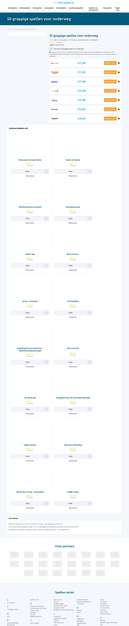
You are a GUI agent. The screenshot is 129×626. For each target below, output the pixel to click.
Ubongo (102, 529)
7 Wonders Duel (12, 518)
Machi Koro (57, 539)
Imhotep (33, 552)
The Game (103, 510)
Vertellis (102, 539)
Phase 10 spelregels (72, 615)
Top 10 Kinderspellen (102, 594)
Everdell (32, 521)
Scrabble (79, 550)
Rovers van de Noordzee (85, 535)
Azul (8, 524)
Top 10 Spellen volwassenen (105, 607)
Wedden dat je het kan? (107, 548)
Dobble (9, 571)
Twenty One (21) (105, 522)
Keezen (56, 510)
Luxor (55, 533)
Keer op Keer (58, 508)
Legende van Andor (60, 527)
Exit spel (33, 523)
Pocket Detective (82, 508)
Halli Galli (33, 545)
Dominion (10, 573)
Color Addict (11, 558)
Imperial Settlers (35, 554)
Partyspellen (37, 8)
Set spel (79, 554)
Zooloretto (103, 572)
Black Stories (11, 535)
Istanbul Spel (34, 556)
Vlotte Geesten (105, 542)
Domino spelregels (72, 604)
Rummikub (80, 537)
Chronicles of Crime (13, 550)
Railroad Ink (80, 527)
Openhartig (57, 558)
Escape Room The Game (38, 517)
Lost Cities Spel (59, 531)
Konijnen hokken (59, 516)
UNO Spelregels (71, 594)
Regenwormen (81, 531)
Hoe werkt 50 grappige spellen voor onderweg (66, 49)
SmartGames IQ (82, 560)
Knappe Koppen (59, 512)
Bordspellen (12, 8)
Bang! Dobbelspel (13, 531)
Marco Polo (57, 544)
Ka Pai (32, 569)
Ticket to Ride (104, 514)
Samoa (79, 546)
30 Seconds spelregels (73, 589)
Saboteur (80, 544)
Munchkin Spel (58, 552)
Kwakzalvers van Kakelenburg (63, 518)
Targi (101, 508)
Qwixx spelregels (71, 607)
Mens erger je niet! (60, 546)
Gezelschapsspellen (76, 8)
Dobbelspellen (25, 8)
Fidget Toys (117, 9)
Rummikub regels (71, 592)
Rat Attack (80, 529)
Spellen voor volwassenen (93, 9)
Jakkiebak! (33, 562)
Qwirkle (79, 519)
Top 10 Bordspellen (102, 589)
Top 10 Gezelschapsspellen (104, 592)
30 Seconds (11, 511)
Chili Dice (10, 548)
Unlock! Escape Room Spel (108, 531)
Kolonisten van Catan (61, 514)
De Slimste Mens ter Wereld (16, 567)
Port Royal (80, 512)
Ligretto (56, 529)
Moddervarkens (59, 548)
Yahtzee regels (71, 602)
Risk (78, 533)
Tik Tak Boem (104, 516)
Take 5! (79, 569)
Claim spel (10, 552)
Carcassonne (11, 546)
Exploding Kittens (36, 525)
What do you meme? (107, 552)
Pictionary (57, 571)
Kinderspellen (61, 8)
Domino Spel (34, 508)
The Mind (103, 512)
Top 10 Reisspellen (102, 604)
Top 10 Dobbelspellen (103, 597)
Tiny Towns (104, 520)
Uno (101, 533)
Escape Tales (34, 519)
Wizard (102, 558)
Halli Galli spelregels (72, 599)
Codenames (11, 556)
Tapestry (80, 571)
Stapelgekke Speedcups (84, 562)
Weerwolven (104, 550)
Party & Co (57, 565)
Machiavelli (57, 542)
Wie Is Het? (103, 554)
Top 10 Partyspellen (102, 602)
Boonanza (10, 537)
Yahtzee (102, 565)
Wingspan (103, 556)
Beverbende (11, 533)
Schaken (79, 548)
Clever (9, 554)
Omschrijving (13, 426)
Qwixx (79, 521)
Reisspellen (107, 8)
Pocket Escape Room (84, 510)
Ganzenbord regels (72, 597)
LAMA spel (57, 525)
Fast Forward (34, 531)
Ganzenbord (34, 538)
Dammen (10, 565)
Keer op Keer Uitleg (72, 612)
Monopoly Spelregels (73, 610)
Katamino (33, 571)
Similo (79, 558)
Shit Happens (81, 556)
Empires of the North (37, 515)
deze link (103, 54)
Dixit (8, 569)
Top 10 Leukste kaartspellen (105, 599)
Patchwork (57, 567)
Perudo (56, 569)
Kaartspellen (49, 8)
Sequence (80, 552)
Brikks (9, 539)
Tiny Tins (103, 518)
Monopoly (57, 550)
